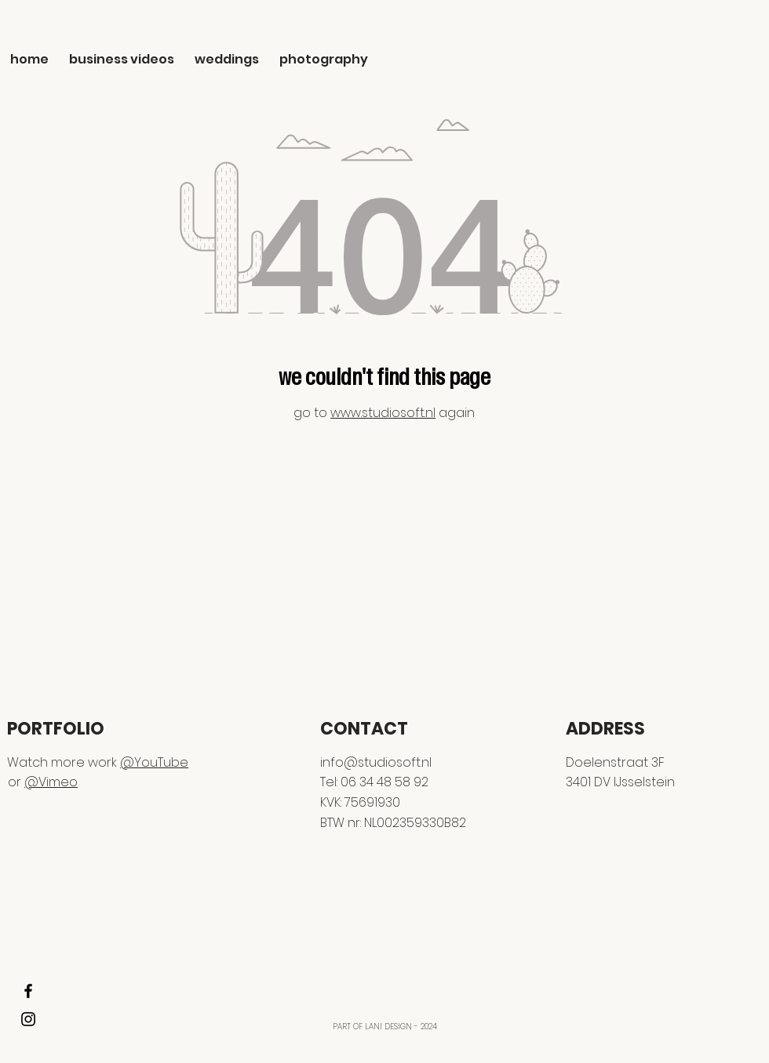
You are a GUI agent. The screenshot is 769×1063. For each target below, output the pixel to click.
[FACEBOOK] (28, 990)
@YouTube (154, 762)
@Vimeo (51, 782)
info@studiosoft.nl (376, 762)
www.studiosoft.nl (383, 413)
